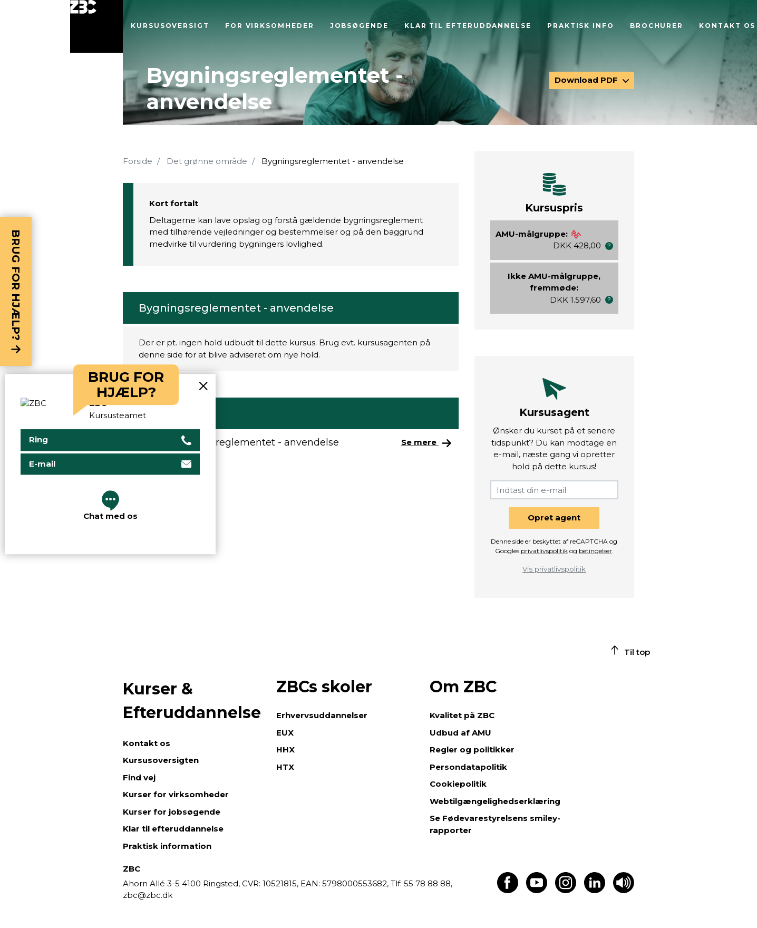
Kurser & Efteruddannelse (192, 700)
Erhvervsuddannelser (321, 715)
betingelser (595, 551)
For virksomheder (269, 26)
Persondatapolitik (468, 767)
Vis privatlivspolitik (554, 569)
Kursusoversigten (161, 760)
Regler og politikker (472, 750)
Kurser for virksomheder (176, 794)
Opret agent (554, 518)
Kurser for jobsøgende (171, 812)
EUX (285, 733)
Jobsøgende (359, 26)
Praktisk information (167, 846)
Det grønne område (207, 161)
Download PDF (587, 80)
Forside (137, 161)
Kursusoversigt (170, 26)
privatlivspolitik (544, 551)
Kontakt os (727, 26)
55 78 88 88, (427, 883)
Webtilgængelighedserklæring (495, 801)
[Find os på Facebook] (507, 890)
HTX (285, 767)
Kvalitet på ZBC (462, 715)
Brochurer (656, 26)
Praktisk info (580, 26)
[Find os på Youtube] (536, 890)
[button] (609, 246)
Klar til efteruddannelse (467, 26)
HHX (285, 750)
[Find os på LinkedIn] (594, 890)
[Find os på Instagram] (565, 890)
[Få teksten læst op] (623, 890)
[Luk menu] (96, 26)
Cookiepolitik (458, 784)
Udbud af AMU (460, 733)
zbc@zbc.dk (147, 895)
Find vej (139, 777)
